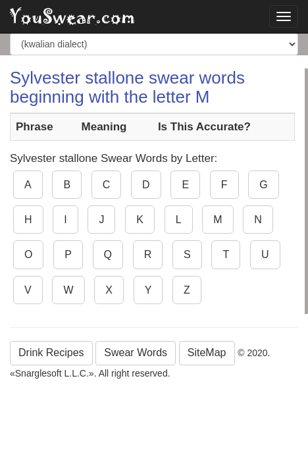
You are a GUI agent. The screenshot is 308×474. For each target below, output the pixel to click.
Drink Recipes (51, 352)
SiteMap (207, 352)
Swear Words (135, 352)
